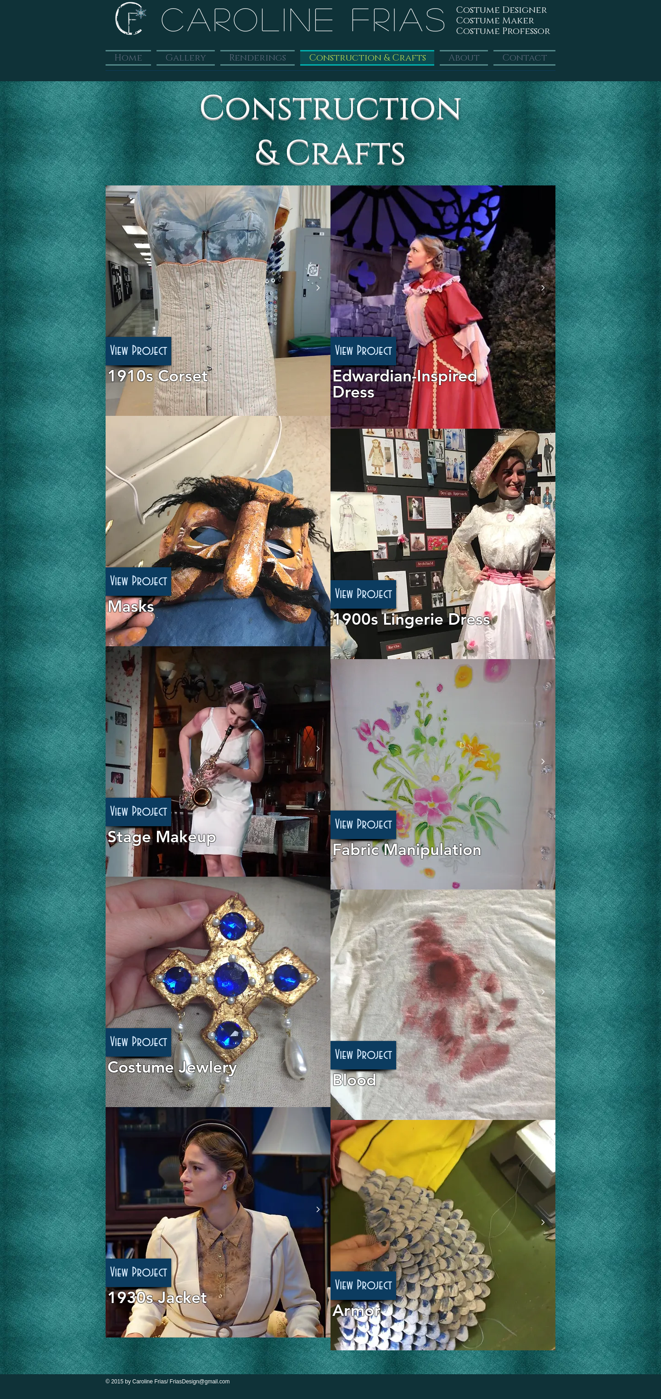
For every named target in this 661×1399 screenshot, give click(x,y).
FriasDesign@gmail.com (200, 1381)
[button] (363, 1285)
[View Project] (138, 351)
